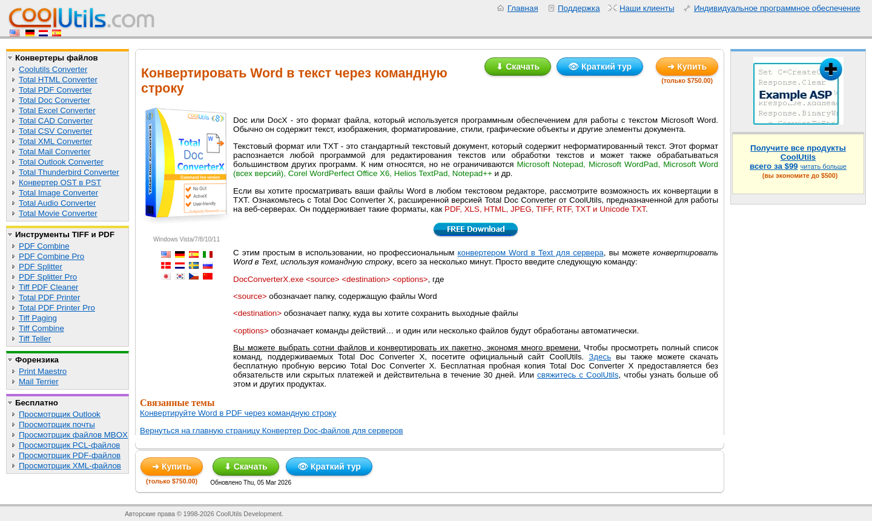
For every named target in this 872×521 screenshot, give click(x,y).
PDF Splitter (40, 266)
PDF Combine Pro (51, 256)
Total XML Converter (55, 141)
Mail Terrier (39, 381)
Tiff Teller (35, 338)
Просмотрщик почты (57, 424)
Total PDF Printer (49, 297)
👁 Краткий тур (600, 66)
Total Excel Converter (57, 110)
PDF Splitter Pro (48, 276)
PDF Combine (44, 246)
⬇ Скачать (518, 66)
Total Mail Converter (55, 151)
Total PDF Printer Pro (57, 307)
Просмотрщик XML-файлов (70, 465)
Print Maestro (43, 371)
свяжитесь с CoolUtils (577, 374)
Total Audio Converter (57, 203)
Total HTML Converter (58, 79)
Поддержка (579, 8)
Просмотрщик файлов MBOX (73, 434)
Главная (522, 8)
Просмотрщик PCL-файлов (69, 445)
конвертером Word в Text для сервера (531, 252)
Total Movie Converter (58, 213)
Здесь (600, 356)
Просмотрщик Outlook (60, 414)
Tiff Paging (38, 318)
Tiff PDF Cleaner (49, 287)
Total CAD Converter (56, 120)
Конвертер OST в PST (60, 182)
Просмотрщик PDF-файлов (70, 455)
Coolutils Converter (53, 69)
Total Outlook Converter (61, 161)
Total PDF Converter (55, 89)
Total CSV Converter (55, 131)
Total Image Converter (58, 192)
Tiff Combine (41, 328)
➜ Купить (687, 66)
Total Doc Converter (54, 100)
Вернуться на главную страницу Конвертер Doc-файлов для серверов (271, 430)
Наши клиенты (647, 8)
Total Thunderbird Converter (69, 172)
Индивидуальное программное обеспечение (777, 8)
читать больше (823, 166)
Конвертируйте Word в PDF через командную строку (238, 413)
